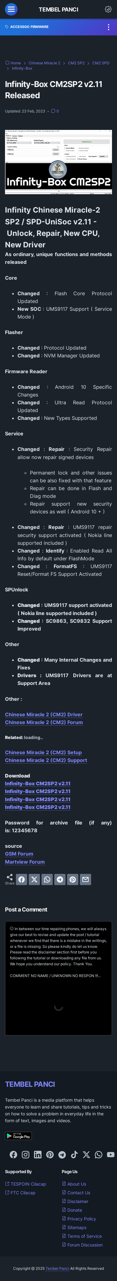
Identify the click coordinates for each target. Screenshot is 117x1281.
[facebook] (21, 879)
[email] (85, 879)
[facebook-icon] (13, 1155)
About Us (74, 1184)
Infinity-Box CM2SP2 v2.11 (38, 783)
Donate (72, 1210)
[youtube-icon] (111, 1155)
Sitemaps (74, 1227)
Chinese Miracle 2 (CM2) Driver (44, 714)
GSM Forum (19, 854)
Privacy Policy (79, 1218)
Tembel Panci (58, 9)
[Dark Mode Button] (108, 9)
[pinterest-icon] (50, 1155)
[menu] (11, 9)
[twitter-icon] (86, 1155)
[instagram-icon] (25, 1155)
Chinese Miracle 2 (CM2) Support (46, 760)
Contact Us (76, 1192)
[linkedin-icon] (37, 1155)
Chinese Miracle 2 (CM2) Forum (44, 722)
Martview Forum (25, 862)
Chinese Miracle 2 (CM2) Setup (43, 752)
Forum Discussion (82, 1244)
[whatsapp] (47, 879)
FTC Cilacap (20, 1192)
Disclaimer (75, 1201)
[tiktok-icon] (74, 1155)
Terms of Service (82, 1236)
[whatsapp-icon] (98, 1155)
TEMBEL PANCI (30, 1084)
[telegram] (60, 879)
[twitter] (34, 879)
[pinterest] (72, 879)
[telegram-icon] (62, 1155)
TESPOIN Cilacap (25, 1184)
